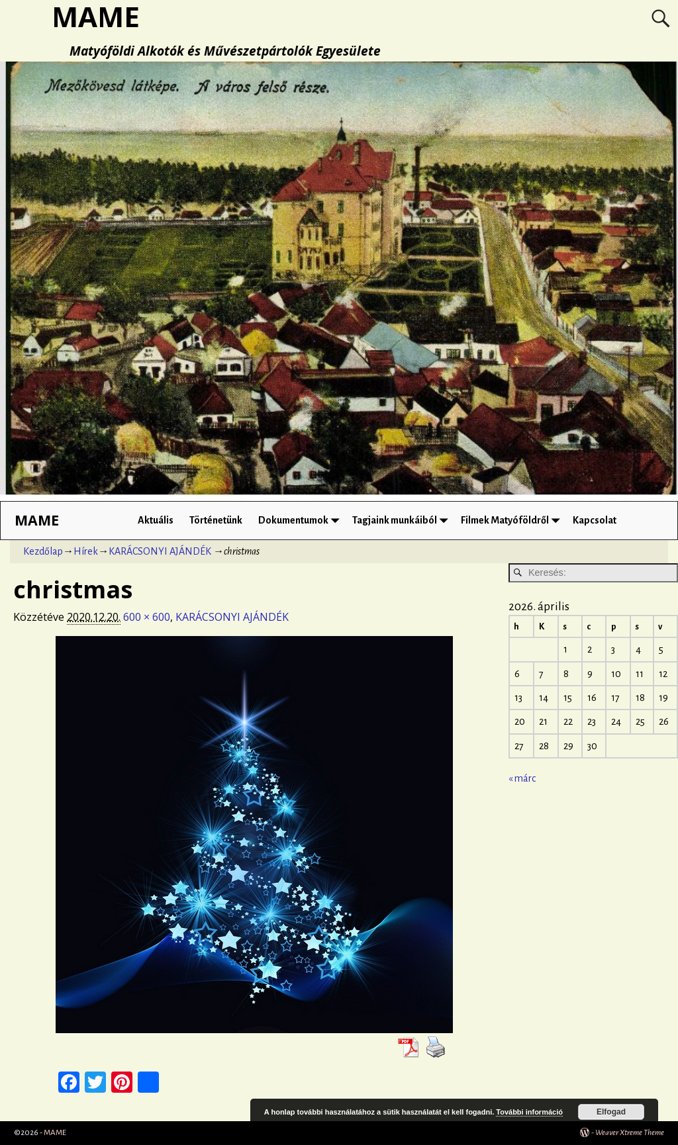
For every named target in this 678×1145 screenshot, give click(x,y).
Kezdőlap (43, 551)
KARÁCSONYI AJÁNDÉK (160, 551)
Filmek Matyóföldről (513, 520)
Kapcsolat (594, 520)
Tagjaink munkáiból (402, 520)
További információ (529, 1112)
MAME (37, 519)
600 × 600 (146, 617)
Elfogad (611, 1112)
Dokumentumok (301, 520)
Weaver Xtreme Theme (629, 1132)
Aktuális (155, 520)
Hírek (85, 551)
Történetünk (215, 520)
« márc (522, 778)
